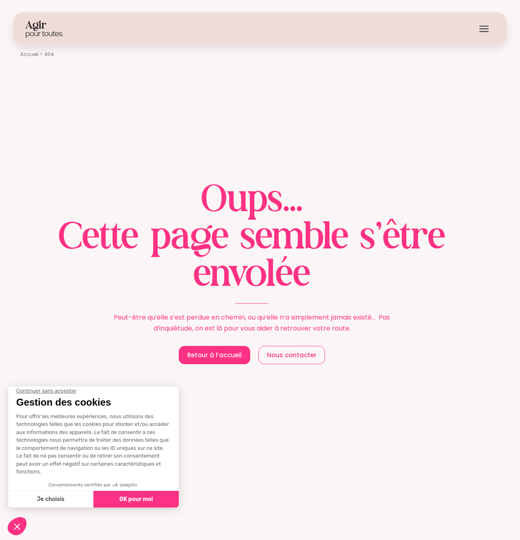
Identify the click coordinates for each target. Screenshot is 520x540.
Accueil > (31, 54)
